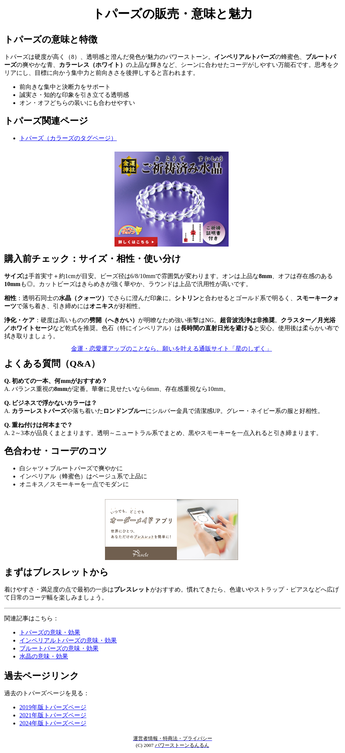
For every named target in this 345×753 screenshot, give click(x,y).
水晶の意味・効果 (43, 656)
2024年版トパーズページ (52, 723)
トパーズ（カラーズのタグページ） (68, 138)
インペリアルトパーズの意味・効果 (68, 640)
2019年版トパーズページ (52, 707)
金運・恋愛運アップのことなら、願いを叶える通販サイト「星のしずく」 (171, 348)
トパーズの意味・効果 (49, 632)
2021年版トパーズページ (52, 715)
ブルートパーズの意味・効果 (59, 648)
